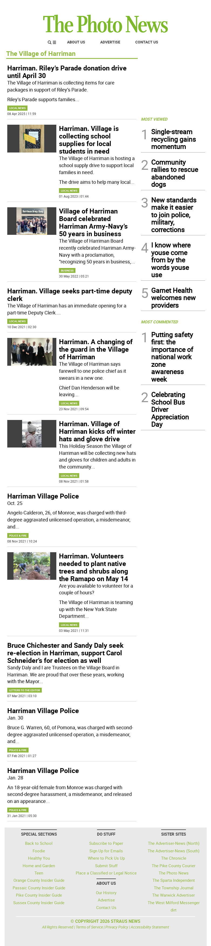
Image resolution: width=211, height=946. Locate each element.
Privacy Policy (116, 927)
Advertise (110, 42)
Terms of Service (89, 927)
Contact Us (146, 42)
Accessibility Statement (150, 927)
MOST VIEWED (154, 119)
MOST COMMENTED (159, 321)
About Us (76, 42)
